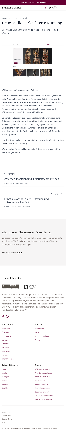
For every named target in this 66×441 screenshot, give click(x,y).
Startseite (5, 412)
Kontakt (5, 355)
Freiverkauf (39, 328)
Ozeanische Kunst (42, 392)
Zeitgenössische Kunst (44, 399)
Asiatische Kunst (41, 384)
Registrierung (25, 2)
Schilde (5, 388)
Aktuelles (5, 347)
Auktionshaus (7, 324)
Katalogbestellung (42, 336)
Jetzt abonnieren (12, 252)
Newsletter (6, 351)
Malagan (5, 377)
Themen (38, 365)
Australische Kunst (42, 388)
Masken (5, 373)
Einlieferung (7, 344)
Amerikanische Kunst (43, 373)
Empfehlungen (8, 359)
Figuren (5, 369)
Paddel (4, 380)
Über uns (5, 332)
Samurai (5, 384)
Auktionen (39, 324)
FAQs (37, 332)
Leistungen (6, 336)
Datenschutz (7, 419)
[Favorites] (53, 7)
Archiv (37, 340)
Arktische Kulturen (42, 377)
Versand (5, 340)
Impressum (6, 415)
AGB (3, 422)
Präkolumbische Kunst (44, 396)
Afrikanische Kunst (42, 369)
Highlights (6, 328)
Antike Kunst (40, 380)
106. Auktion (41, 2)
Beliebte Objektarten (10, 365)
